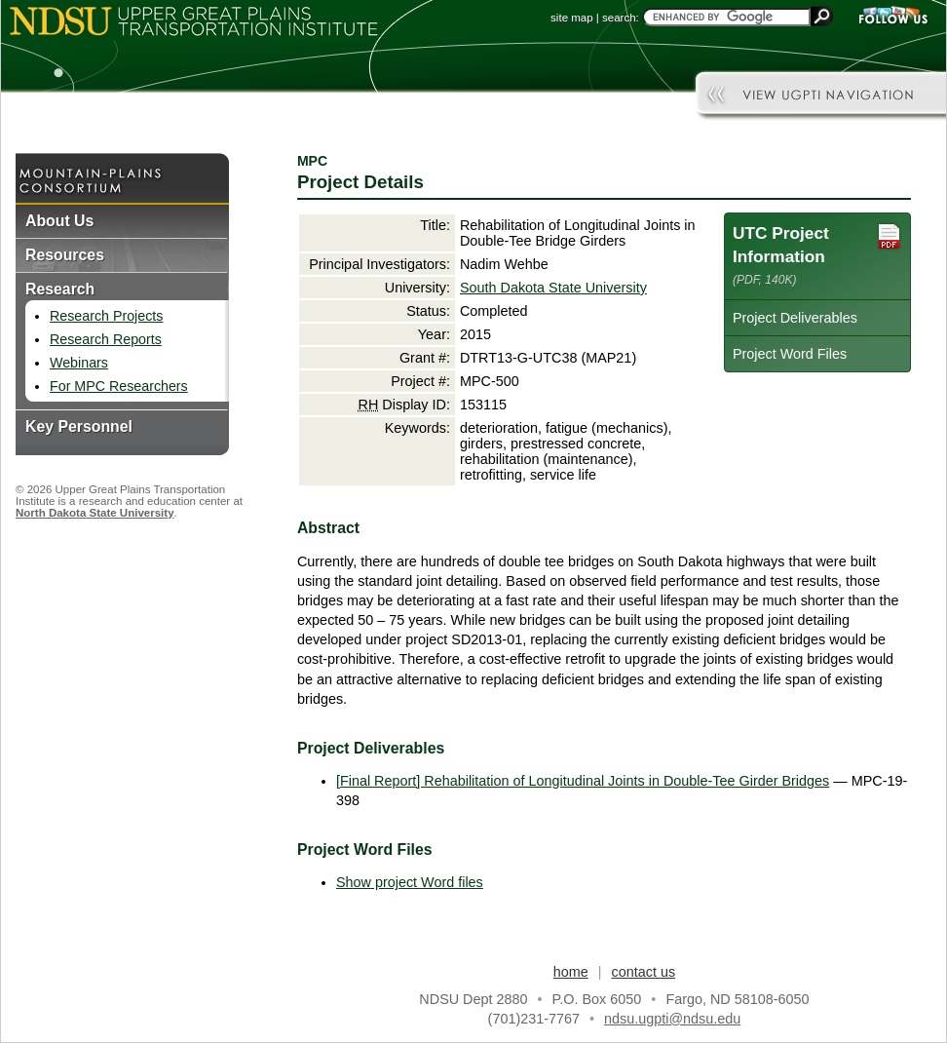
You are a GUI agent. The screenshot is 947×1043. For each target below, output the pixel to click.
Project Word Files (790, 354)
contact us (644, 972)
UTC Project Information (817, 254)
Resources (64, 255)
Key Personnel (79, 426)
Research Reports (106, 339)
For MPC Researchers (119, 386)
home (570, 972)
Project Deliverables (795, 318)
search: (620, 17)
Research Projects (106, 316)
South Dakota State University (553, 287)
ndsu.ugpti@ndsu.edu (672, 1018)
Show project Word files (409, 882)
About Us (59, 220)
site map (571, 17)
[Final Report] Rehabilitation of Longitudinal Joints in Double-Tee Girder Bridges (582, 781)
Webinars (79, 362)
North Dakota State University (95, 513)
